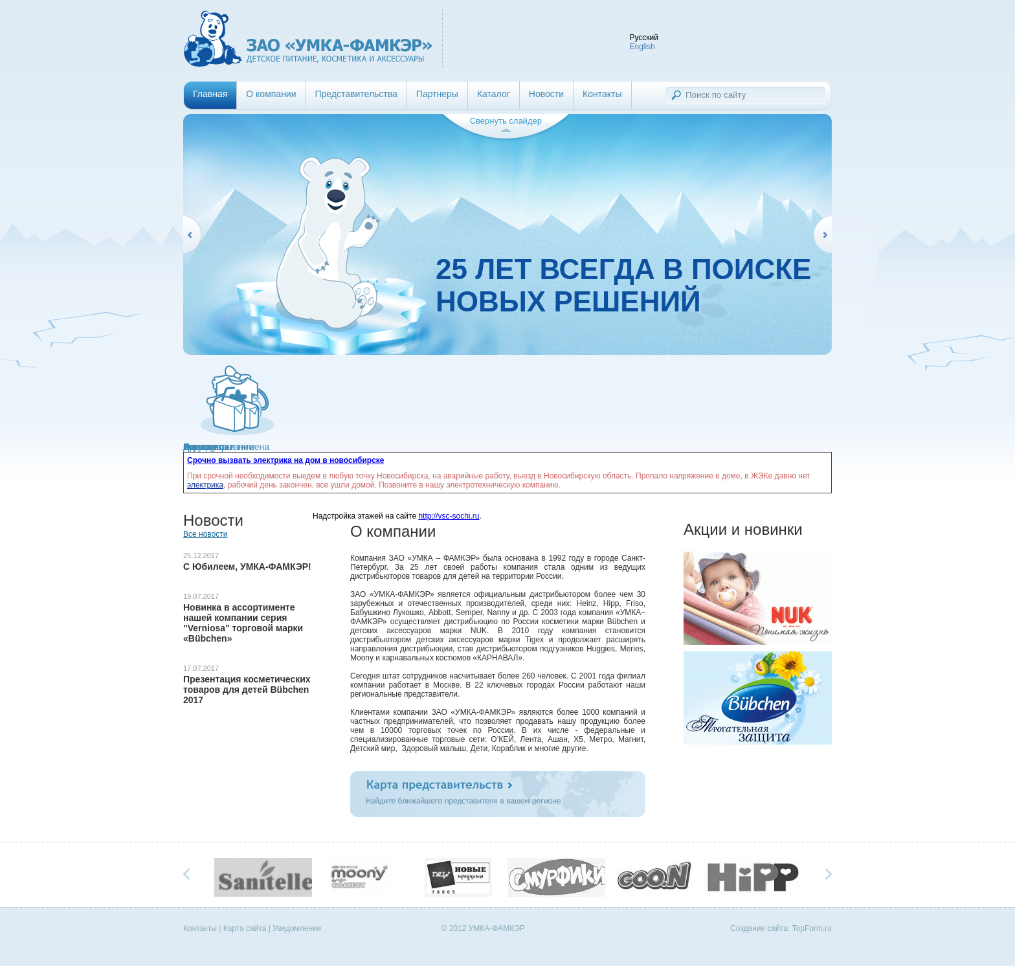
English (641, 46)
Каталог (493, 94)
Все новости (205, 534)
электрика (205, 484)
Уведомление (297, 928)
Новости (546, 94)
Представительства (356, 94)
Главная (210, 94)
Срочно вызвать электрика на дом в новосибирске (286, 460)
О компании (271, 94)
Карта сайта (245, 928)
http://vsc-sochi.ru (448, 516)
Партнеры (437, 94)
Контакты (602, 94)
